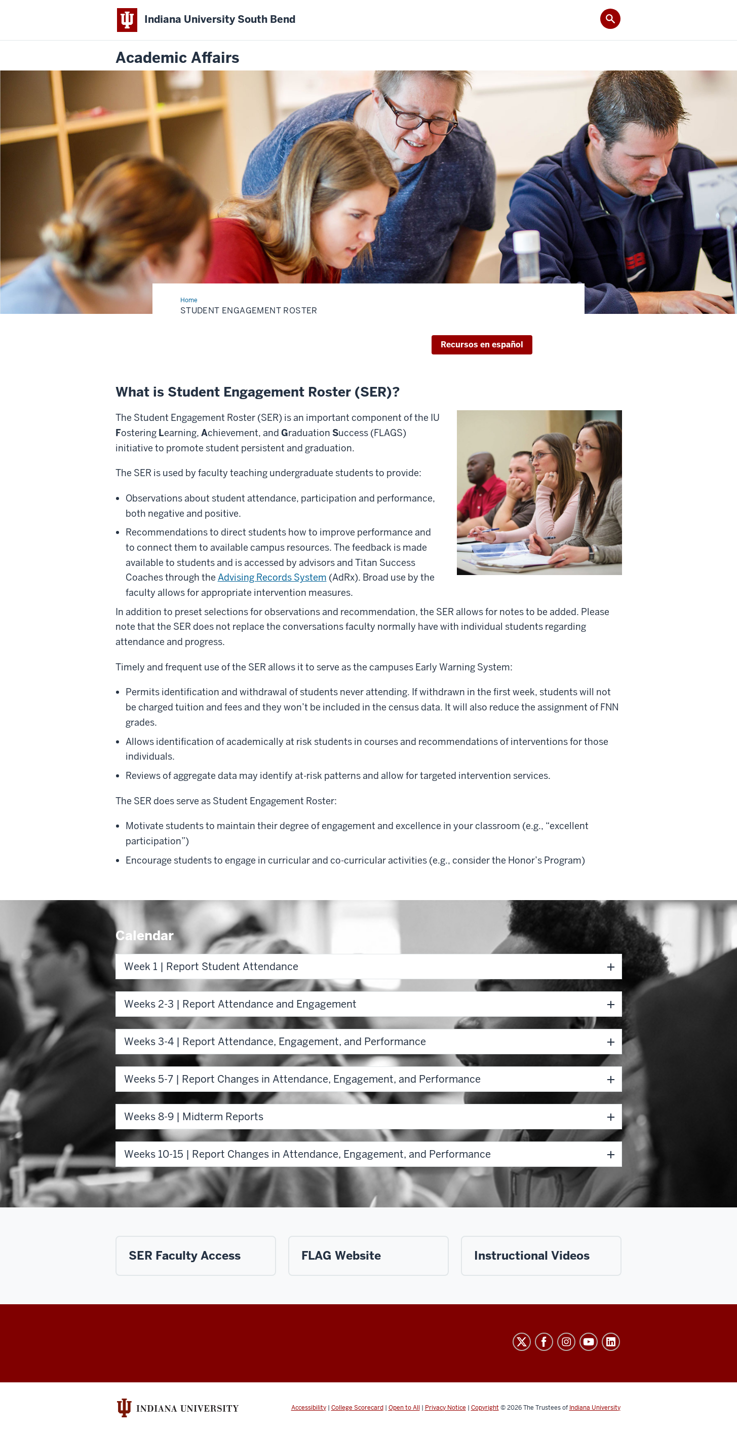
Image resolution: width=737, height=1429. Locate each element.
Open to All (404, 1408)
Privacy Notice (445, 1408)
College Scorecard (357, 1408)
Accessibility (308, 1408)
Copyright (485, 1408)
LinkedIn (611, 1342)
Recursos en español (482, 344)
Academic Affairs (177, 58)
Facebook (544, 1342)
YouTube (588, 1342)
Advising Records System (272, 577)
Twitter (522, 1342)
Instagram (566, 1342)
